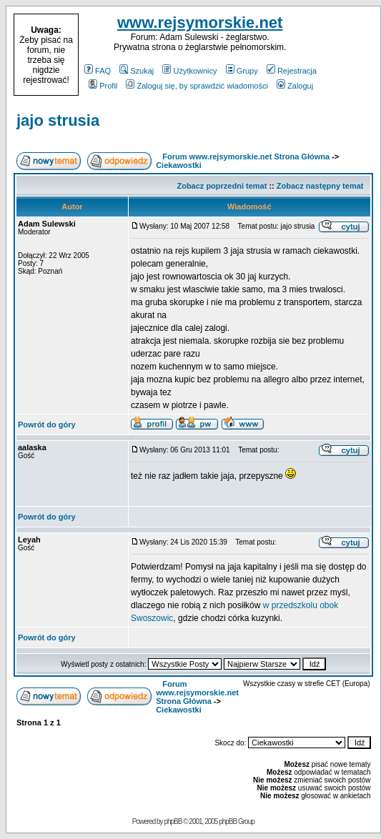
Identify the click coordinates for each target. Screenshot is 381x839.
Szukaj (136, 70)
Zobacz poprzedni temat (222, 186)
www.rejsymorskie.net (200, 22)
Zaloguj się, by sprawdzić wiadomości (196, 85)
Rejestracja (292, 70)
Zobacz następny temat (320, 186)
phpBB (173, 821)
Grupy (242, 70)
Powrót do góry (47, 424)
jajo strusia (57, 120)
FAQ (97, 70)
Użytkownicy (189, 70)
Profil (103, 85)
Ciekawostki (179, 165)
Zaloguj (295, 85)
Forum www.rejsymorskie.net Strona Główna (246, 156)
